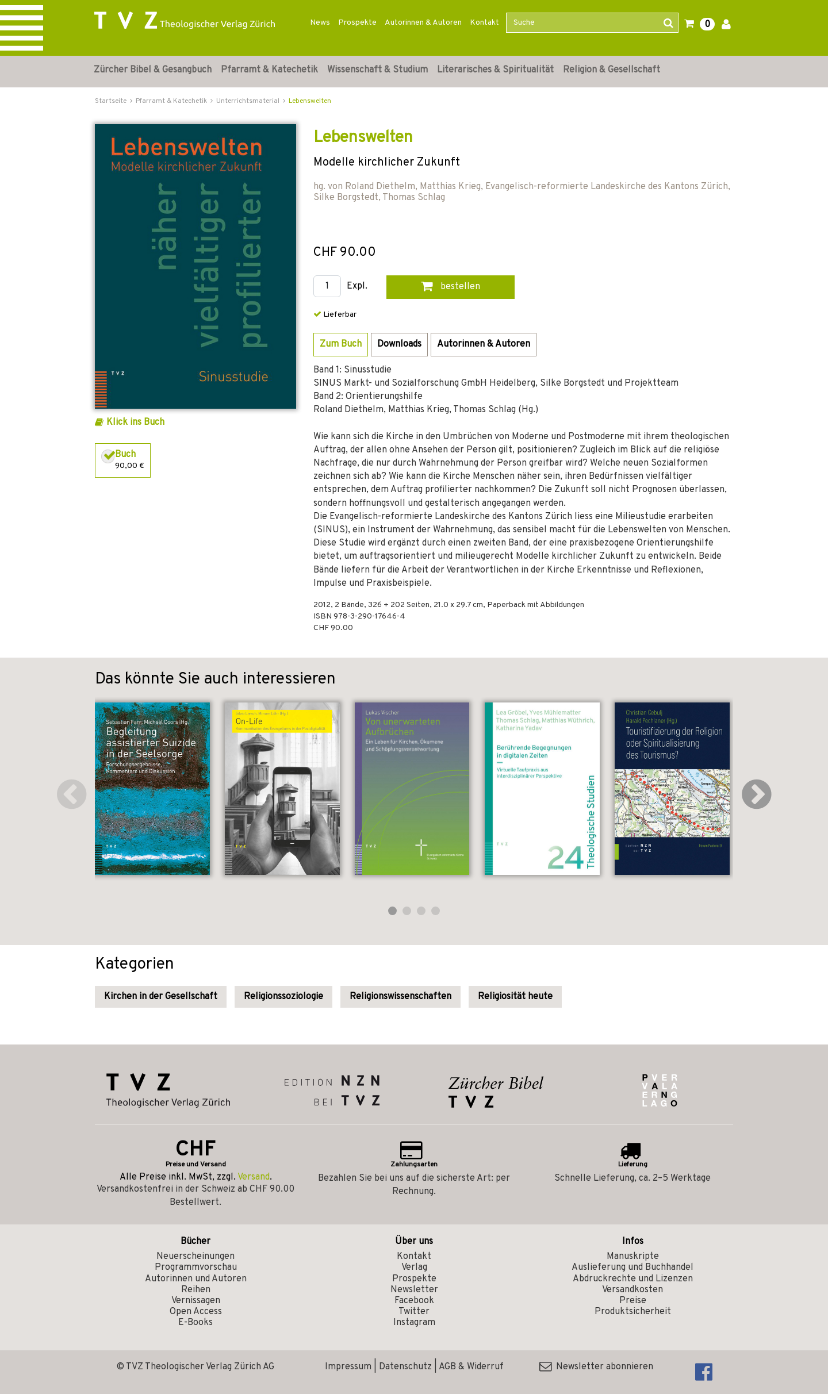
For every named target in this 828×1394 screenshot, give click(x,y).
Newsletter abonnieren (596, 1367)
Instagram (414, 1322)
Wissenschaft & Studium (377, 70)
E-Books (195, 1322)
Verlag (414, 1267)
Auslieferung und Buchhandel (632, 1267)
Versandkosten (632, 1290)
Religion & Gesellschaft (611, 70)
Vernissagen (195, 1301)
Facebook (414, 1301)
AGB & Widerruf (471, 1367)
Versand (253, 1177)
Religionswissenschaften (400, 997)
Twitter (414, 1312)
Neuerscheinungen (195, 1256)
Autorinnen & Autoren (423, 23)
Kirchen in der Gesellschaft (160, 997)
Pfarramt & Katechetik (269, 70)
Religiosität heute (515, 997)
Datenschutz (405, 1367)
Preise (632, 1301)
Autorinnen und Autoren (196, 1279)
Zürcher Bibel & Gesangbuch (153, 70)
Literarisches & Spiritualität (495, 70)
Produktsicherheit (633, 1312)
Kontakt (484, 23)
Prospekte (357, 23)
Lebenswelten (310, 101)
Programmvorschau (196, 1267)
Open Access (196, 1312)
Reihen (195, 1290)
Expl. (357, 286)
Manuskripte (633, 1256)
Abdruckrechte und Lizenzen (633, 1279)
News (320, 23)
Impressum (348, 1367)
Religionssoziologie (283, 997)
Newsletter (414, 1290)
